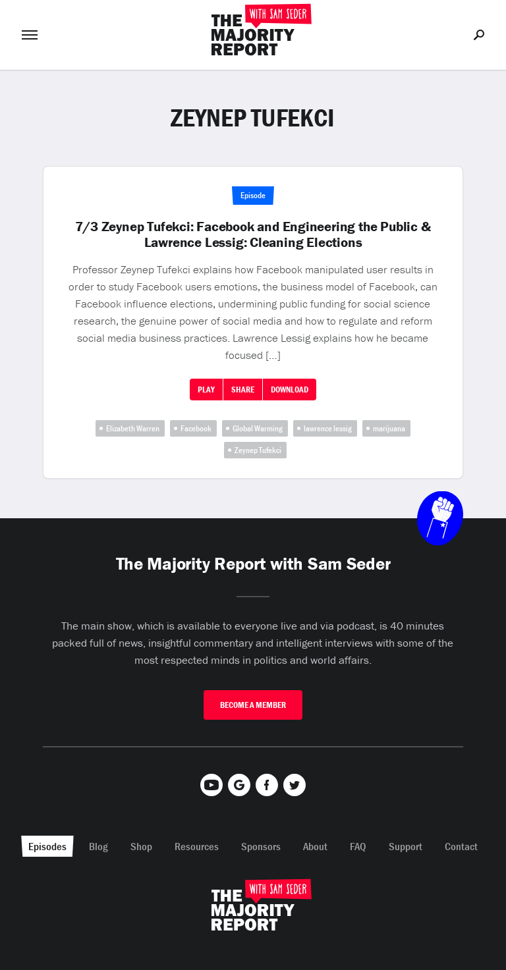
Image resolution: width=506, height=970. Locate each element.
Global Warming (258, 428)
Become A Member (253, 705)
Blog (98, 846)
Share (242, 389)
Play (206, 389)
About (315, 846)
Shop (141, 846)
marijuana (389, 428)
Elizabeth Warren (132, 428)
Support (405, 846)
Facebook (196, 428)
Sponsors (261, 846)
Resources (197, 846)
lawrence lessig (328, 428)
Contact (461, 846)
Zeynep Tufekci (258, 450)
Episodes (47, 846)
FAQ (358, 846)
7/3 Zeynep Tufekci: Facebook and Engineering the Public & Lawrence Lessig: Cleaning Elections (252, 234)
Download (289, 389)
